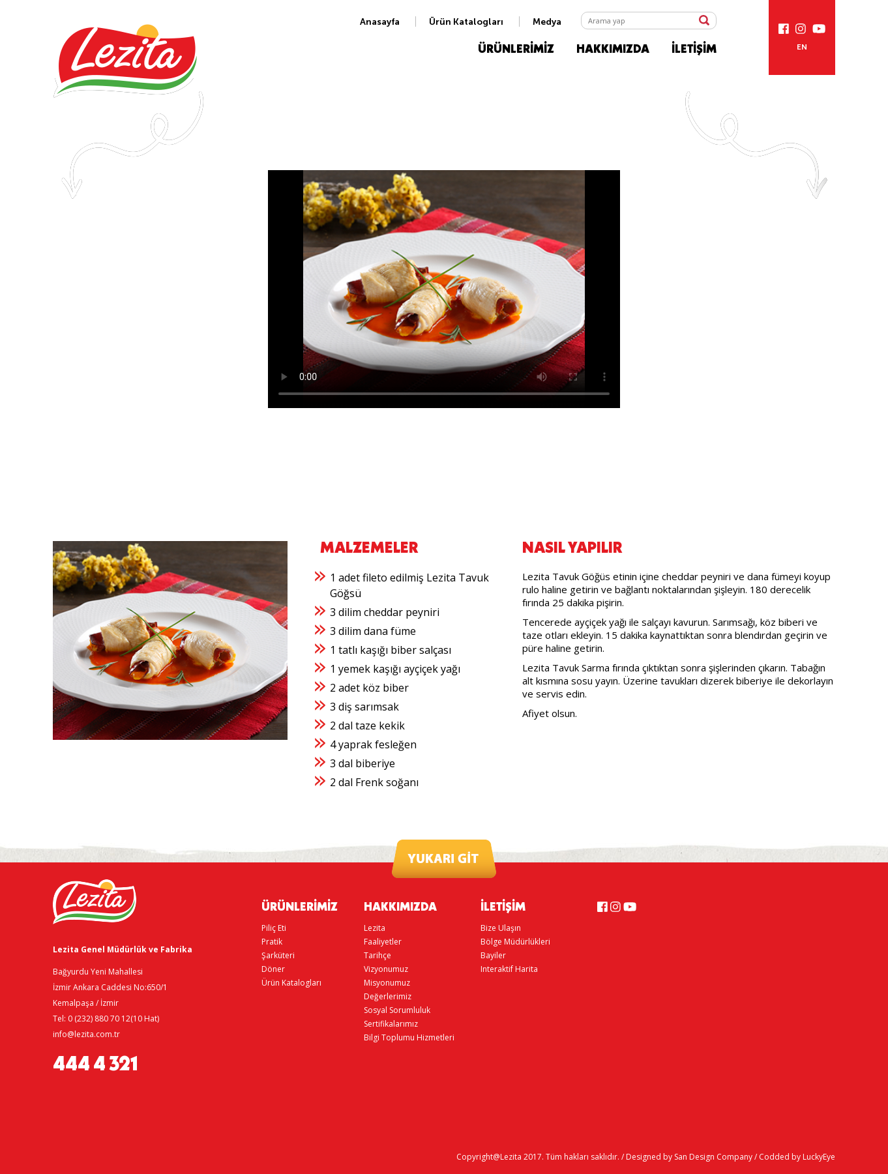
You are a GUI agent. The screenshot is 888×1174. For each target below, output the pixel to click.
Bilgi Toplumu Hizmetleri (409, 1037)
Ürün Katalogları (466, 21)
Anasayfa (380, 21)
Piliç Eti (273, 927)
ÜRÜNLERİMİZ (516, 49)
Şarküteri (278, 955)
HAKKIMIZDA (612, 49)
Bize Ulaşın (501, 927)
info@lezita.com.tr (86, 1034)
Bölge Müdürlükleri (515, 941)
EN (802, 46)
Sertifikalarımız (391, 1023)
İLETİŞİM (694, 49)
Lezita (374, 927)
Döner (273, 969)
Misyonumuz (387, 982)
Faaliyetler (383, 941)
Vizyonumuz (386, 969)
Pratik (271, 941)
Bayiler (493, 955)
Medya (547, 21)
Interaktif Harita (509, 969)
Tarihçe (377, 955)
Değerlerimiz (387, 996)
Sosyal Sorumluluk (397, 1010)
